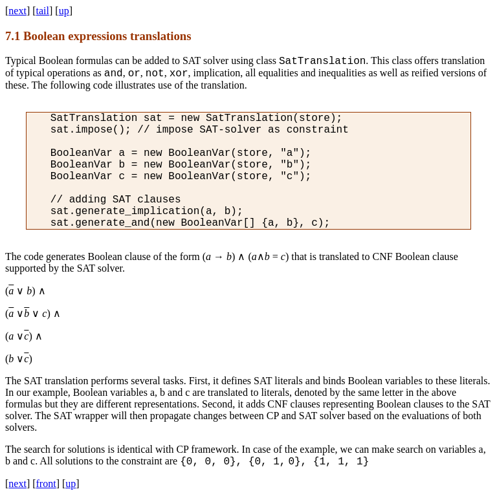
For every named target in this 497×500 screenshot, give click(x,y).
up (64, 10)
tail (42, 10)
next (17, 10)
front (46, 483)
